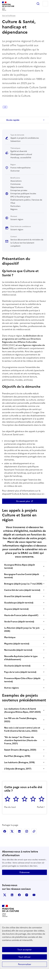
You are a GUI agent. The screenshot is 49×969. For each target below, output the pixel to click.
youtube (34, 895)
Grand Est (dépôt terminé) (17, 596)
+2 (22, 107)
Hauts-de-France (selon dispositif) (21, 615)
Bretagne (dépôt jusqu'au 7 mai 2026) (23, 583)
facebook (19, 895)
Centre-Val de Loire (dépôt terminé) (22, 590)
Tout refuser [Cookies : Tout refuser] (24, 956)
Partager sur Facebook (4, 831)
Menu (45, 3)
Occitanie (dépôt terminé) (17, 665)
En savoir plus (23, 501)
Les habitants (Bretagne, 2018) (19, 762)
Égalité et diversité (10, 107)
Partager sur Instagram (26, 831)
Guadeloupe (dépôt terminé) (18, 602)
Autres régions (11, 687)
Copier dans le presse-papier (34, 831)
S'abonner (24, 872)
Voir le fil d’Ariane (8, 15)
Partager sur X (12, 831)
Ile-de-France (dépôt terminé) (19, 621)
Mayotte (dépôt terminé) (16, 643)
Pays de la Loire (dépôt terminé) (20, 672)
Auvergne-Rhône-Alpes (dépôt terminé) (19, 566)
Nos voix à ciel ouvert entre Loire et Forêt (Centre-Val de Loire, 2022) (22, 729)
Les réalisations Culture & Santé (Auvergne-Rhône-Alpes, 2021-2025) (22, 710)
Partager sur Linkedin (19, 831)
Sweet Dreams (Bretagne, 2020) (20, 749)
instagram (26, 895)
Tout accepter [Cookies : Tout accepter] (24, 949)
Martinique (9, 637)
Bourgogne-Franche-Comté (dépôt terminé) (21, 576)
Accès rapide (12, 120)
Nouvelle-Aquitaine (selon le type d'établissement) (21, 658)
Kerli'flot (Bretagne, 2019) (17, 756)
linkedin (12, 895)
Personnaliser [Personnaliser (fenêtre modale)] (24, 964)
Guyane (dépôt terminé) (16, 608)
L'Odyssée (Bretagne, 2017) (17, 768)
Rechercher (38, 3)
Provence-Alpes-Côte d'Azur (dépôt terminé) (22, 680)
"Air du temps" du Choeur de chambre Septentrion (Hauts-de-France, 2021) (20, 740)
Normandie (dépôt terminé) (18, 649)
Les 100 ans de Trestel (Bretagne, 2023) (20, 720)
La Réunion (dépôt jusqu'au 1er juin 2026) (22, 629)
